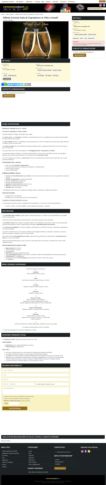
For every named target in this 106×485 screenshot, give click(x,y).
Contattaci (84, 44)
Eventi (30, 451)
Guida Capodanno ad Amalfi (9, 451)
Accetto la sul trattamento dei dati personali (17, 396)
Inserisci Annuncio (60, 468)
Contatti (57, 459)
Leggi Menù (7, 79)
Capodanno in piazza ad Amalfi (10, 453)
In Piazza (37, 1)
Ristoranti (31, 455)
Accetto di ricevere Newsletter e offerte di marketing (16, 398)
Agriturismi (31, 457)
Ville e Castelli (8, 20)
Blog (42, 1)
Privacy (4, 464)
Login (102, 1)
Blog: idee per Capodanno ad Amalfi (38, 472)
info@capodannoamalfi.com (95, 8)
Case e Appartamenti (34, 464)
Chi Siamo (5, 455)
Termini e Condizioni (7, 462)
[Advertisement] (35, 110)
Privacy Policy (13, 396)
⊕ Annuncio (71, 1)
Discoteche (32, 460)
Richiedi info (91, 38)
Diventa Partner (59, 462)
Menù (81, 38)
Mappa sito (5, 460)
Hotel (30, 453)
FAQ (85, 38)
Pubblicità (57, 464)
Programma (76, 38)
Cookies (4, 466)
